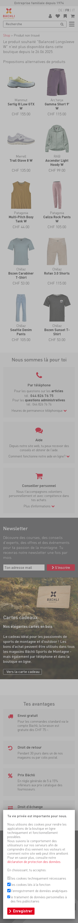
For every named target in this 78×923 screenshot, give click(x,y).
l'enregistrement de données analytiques (39, 891)
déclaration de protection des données (34, 862)
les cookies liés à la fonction (30, 885)
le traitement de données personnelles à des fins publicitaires (39, 899)
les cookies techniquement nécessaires (38, 878)
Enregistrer (22, 911)
